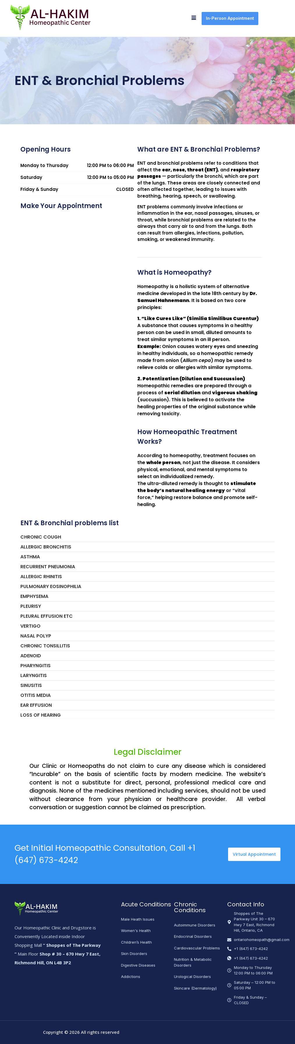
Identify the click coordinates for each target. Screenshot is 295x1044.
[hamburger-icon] (193, 18)
